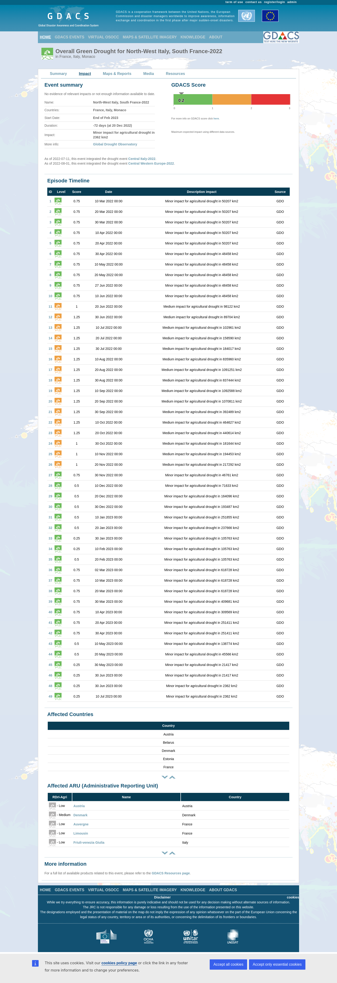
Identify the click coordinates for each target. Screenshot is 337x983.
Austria (79, 806)
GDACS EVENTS (69, 37)
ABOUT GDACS (223, 890)
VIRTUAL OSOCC (103, 37)
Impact (85, 74)
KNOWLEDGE (193, 37)
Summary (58, 74)
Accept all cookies (228, 964)
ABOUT (215, 37)
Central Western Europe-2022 (151, 163)
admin (292, 2)
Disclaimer (162, 897)
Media (148, 74)
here (216, 118)
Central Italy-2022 (141, 159)
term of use (234, 2)
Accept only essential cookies (277, 964)
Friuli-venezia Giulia (88, 842)
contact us (253, 2)
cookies (293, 897)
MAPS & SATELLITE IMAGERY (150, 37)
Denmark (80, 815)
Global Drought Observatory (115, 144)
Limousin (80, 833)
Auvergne (81, 824)
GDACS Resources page (171, 873)
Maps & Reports (117, 74)
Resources (175, 74)
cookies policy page (119, 963)
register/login (274, 2)
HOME (45, 37)
